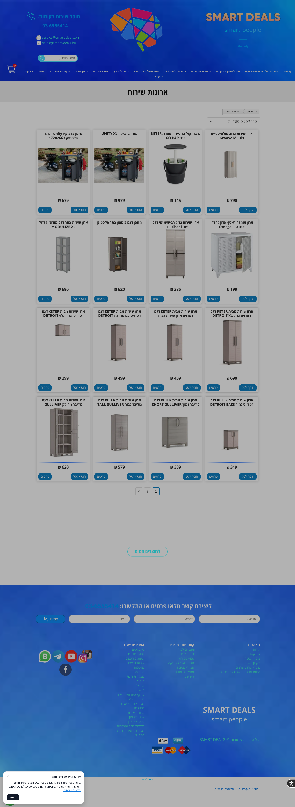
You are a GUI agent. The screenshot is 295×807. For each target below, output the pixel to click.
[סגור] (212, 341)
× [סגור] (8, 776)
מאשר (13, 797)
